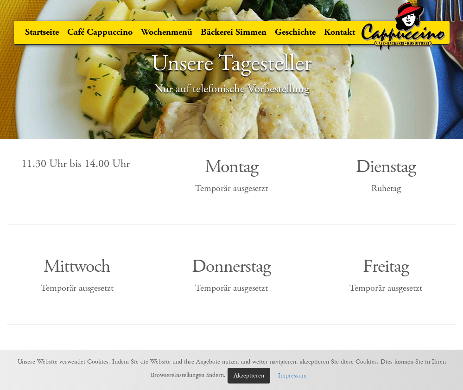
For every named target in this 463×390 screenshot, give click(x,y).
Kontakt (339, 32)
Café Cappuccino (100, 32)
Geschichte (295, 32)
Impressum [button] (292, 375)
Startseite (42, 32)
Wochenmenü (166, 32)
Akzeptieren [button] (249, 375)
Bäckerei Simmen (233, 32)
